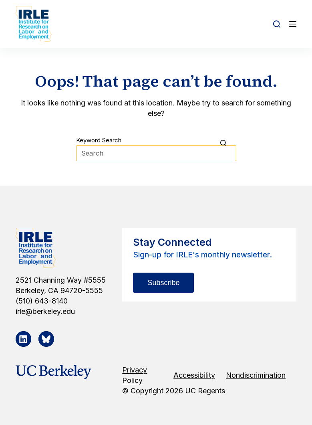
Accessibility (194, 375)
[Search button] (228, 143)
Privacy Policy (134, 375)
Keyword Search (98, 140)
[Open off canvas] (292, 24)
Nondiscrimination (256, 375)
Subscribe (163, 283)
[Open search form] (276, 24)
